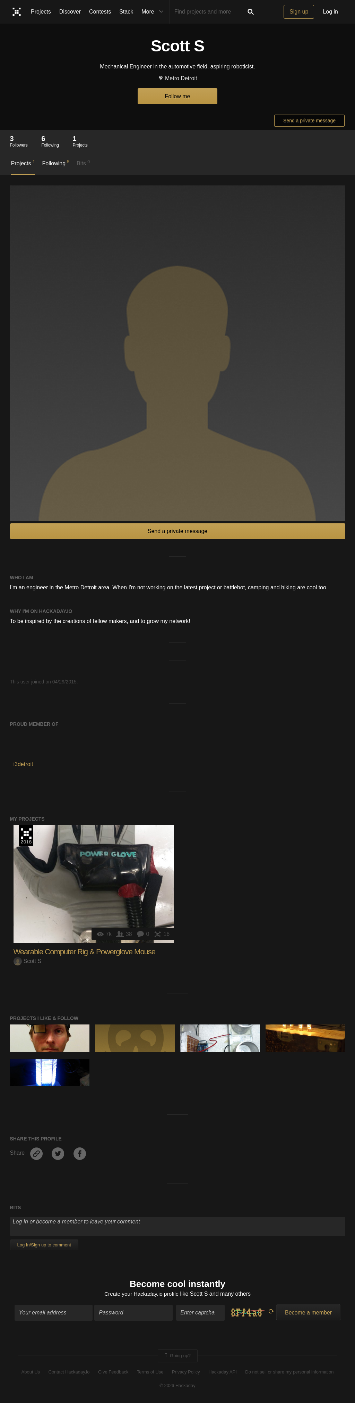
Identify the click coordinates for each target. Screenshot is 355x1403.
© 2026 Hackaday (177, 1385)
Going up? (177, 1356)
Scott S (28, 961)
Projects (41, 12)
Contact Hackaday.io (69, 1372)
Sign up (298, 12)
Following (55, 162)
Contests (100, 12)
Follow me (177, 96)
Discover (70, 12)
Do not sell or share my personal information (289, 1372)
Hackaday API (222, 1372)
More (153, 12)
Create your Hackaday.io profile (141, 1294)
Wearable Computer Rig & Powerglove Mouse (85, 951)
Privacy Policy (186, 1372)
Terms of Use (150, 1372)
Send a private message (309, 120)
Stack (126, 12)
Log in (330, 12)
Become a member (308, 1313)
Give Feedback (113, 1372)
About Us (30, 1372)
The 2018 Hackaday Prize (26, 835)
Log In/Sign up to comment (44, 1244)
